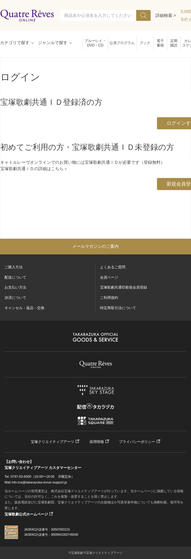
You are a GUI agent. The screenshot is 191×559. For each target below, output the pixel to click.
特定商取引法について (118, 308)
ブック (144, 43)
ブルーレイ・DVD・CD (95, 43)
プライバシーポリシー (137, 442)
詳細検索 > (165, 15)
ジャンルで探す (52, 42)
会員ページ (109, 277)
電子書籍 (160, 43)
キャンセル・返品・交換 (24, 308)
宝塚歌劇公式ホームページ (26, 514)
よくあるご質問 (112, 267)
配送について (15, 277)
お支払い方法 (15, 287)
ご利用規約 (109, 298)
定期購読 (173, 43)
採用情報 (96, 442)
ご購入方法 (14, 267)
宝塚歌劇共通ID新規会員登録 (123, 287)
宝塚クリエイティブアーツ (52, 442)
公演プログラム (122, 43)
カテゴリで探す (15, 42)
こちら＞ (59, 168)
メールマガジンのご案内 (95, 246)
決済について (15, 298)
